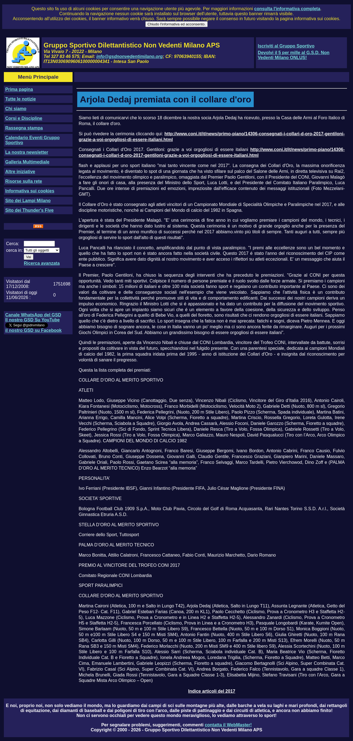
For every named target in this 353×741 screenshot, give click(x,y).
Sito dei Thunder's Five (29, 210)
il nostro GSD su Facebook (33, 330)
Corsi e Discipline (23, 118)
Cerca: (12, 243)
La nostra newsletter (26, 152)
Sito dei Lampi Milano (27, 200)
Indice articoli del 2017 (211, 691)
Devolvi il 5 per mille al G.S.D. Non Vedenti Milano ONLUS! (294, 55)
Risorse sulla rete (23, 181)
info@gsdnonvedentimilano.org (130, 56)
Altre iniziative (20, 171)
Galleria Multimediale (27, 162)
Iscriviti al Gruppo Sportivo (286, 46)
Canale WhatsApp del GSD (33, 315)
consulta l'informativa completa (287, 8)
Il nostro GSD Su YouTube (32, 319)
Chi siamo (15, 108)
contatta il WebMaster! (228, 725)
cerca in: (14, 250)
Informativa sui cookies (29, 191)
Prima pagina (19, 89)
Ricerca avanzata (42, 263)
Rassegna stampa (24, 128)
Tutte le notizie (20, 99)
